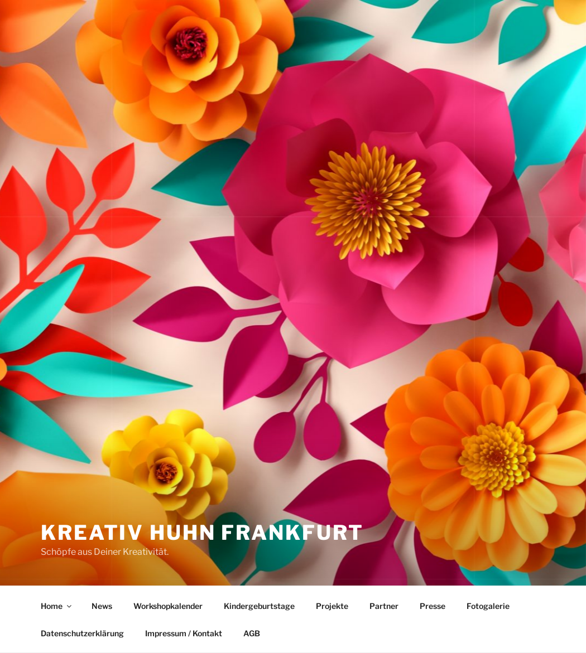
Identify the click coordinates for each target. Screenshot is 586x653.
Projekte (332, 606)
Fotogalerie (488, 606)
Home (57, 606)
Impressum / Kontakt (183, 633)
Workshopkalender (168, 606)
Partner (383, 606)
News (102, 606)
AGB (251, 633)
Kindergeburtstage (259, 606)
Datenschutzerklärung (82, 633)
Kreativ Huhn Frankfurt (202, 532)
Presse (432, 606)
